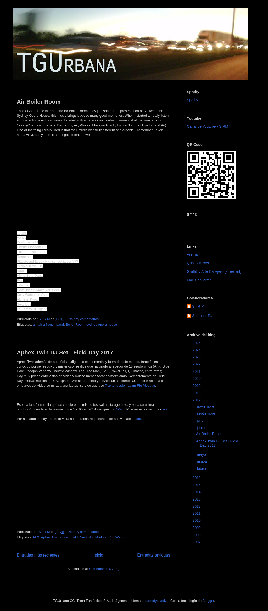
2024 (197, 350)
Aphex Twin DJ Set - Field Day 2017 (65, 352)
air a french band (51, 324)
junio (201, 428)
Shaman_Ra (202, 316)
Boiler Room (75, 324)
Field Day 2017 (81, 537)
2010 (197, 520)
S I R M (198, 306)
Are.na (192, 254)
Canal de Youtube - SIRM (207, 126)
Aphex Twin (50, 537)
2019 (197, 386)
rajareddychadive (156, 601)
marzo (202, 461)
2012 (197, 506)
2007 (197, 542)
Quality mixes (198, 263)
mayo (202, 454)
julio (200, 420)
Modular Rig (104, 537)
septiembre (206, 413)
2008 (197, 535)
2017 (197, 400)
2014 (197, 492)
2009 (197, 528)
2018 (197, 393)
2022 (197, 364)
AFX (36, 537)
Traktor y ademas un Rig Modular (130, 385)
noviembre (206, 406)
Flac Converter (199, 280)
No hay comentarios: (84, 319)
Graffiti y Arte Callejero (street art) (214, 271)
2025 (197, 343)
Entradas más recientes (38, 555)
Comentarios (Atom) (104, 569)
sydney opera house (101, 324)
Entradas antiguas (153, 555)
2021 (197, 371)
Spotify (192, 100)
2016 (197, 478)
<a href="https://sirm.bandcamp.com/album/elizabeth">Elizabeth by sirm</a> (212, 225)
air (34, 324)
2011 (197, 513)
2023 (197, 357)
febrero (203, 468)
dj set (64, 537)
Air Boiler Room (38, 101)
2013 (197, 499)
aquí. (138, 419)
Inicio (98, 555)
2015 (197, 485)
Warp (120, 409)
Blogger (208, 601)
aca (165, 409)
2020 (197, 378)
